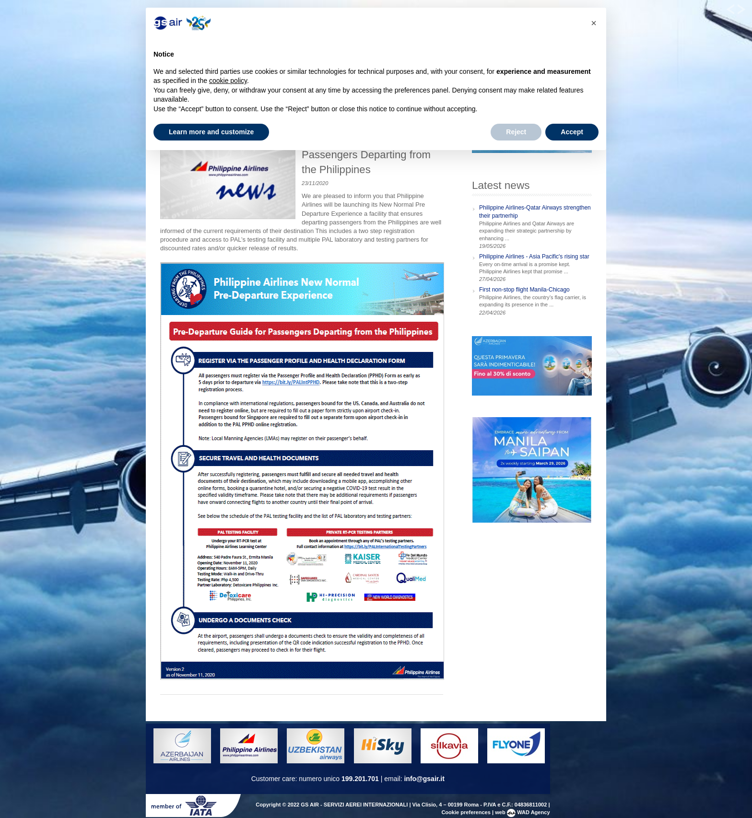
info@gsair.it (424, 779)
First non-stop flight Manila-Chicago (524, 289)
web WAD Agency (522, 812)
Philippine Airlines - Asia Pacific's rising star (534, 256)
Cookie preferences (466, 812)
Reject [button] (516, 132)
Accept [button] (572, 132)
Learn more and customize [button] (211, 132)
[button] (593, 23)
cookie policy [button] (228, 80)
